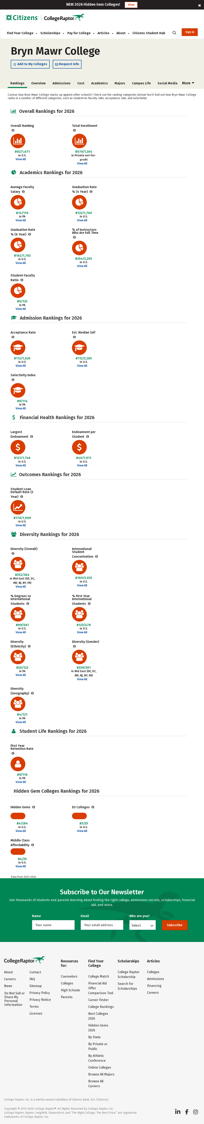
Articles (105, 33)
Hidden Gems (21, 807)
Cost (59, 83)
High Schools (70, 990)
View (131, 4)
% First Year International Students (82, 600)
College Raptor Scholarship (129, 974)
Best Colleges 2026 (98, 1016)
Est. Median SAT (84, 332)
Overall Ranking (22, 126)
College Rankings (101, 1007)
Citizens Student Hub (148, 33)
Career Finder (98, 1000)
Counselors (69, 976)
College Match (98, 976)
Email (85, 916)
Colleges (67, 983)
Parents (67, 997)
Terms (34, 1007)
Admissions (40, 83)
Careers (10, 979)
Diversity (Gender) (85, 642)
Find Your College (22, 33)
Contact (35, 972)
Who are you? (139, 916)
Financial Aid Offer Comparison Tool (100, 988)
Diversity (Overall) (24, 549)
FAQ (32, 979)
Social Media (146, 83)
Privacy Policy (39, 993)
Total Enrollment (84, 126)
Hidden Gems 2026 (98, 1027)
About (122, 33)
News (8, 986)
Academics (78, 83)
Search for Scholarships (127, 986)
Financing (154, 986)
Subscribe (175, 925)
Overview (17, 83)
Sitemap (35, 986)
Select (136, 925)
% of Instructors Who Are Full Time (85, 231)
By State (94, 1037)
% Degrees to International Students (21, 600)
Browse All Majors (101, 1074)
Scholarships (52, 33)
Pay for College (80, 33)
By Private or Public (97, 1046)
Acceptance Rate (23, 332)
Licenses (35, 1013)
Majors (98, 83)
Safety (168, 83)
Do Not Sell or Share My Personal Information (14, 999)
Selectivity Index (23, 375)
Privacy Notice (40, 1000)
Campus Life (120, 83)
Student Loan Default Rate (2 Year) (22, 493)
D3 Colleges (81, 807)
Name (36, 916)
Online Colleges (99, 1067)
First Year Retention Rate (22, 747)
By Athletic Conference (97, 1058)
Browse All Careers (95, 1083)
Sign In (189, 32)
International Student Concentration (83, 552)
